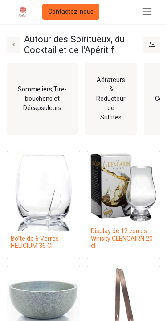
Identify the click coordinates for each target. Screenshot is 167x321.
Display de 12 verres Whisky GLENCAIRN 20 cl (122, 238)
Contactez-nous (71, 11)
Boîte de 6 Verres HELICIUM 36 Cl (35, 242)
